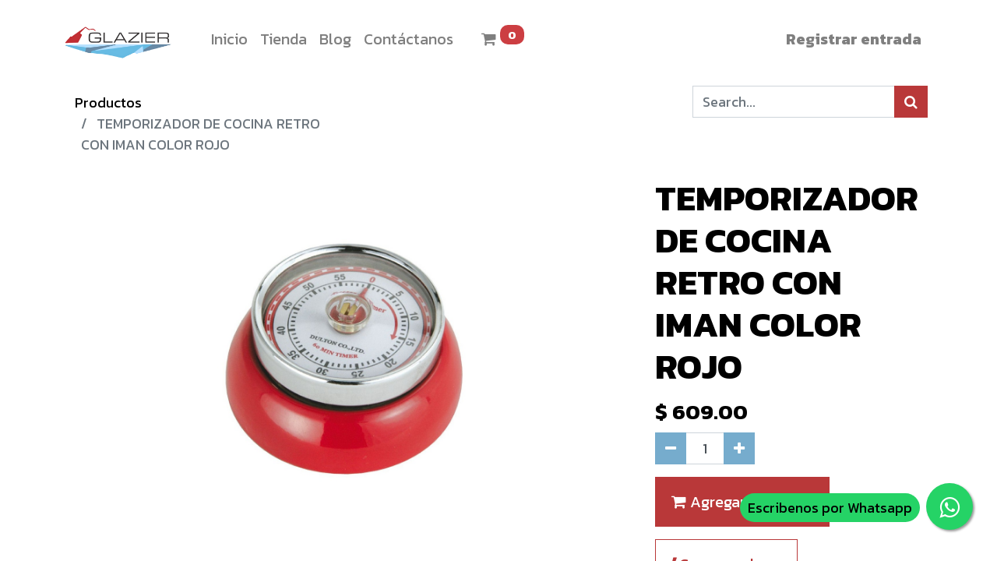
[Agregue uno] (739, 448)
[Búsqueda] (911, 102)
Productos (108, 102)
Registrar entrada (853, 39)
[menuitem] (229, 39)
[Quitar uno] (670, 448)
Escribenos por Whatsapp (830, 507)
